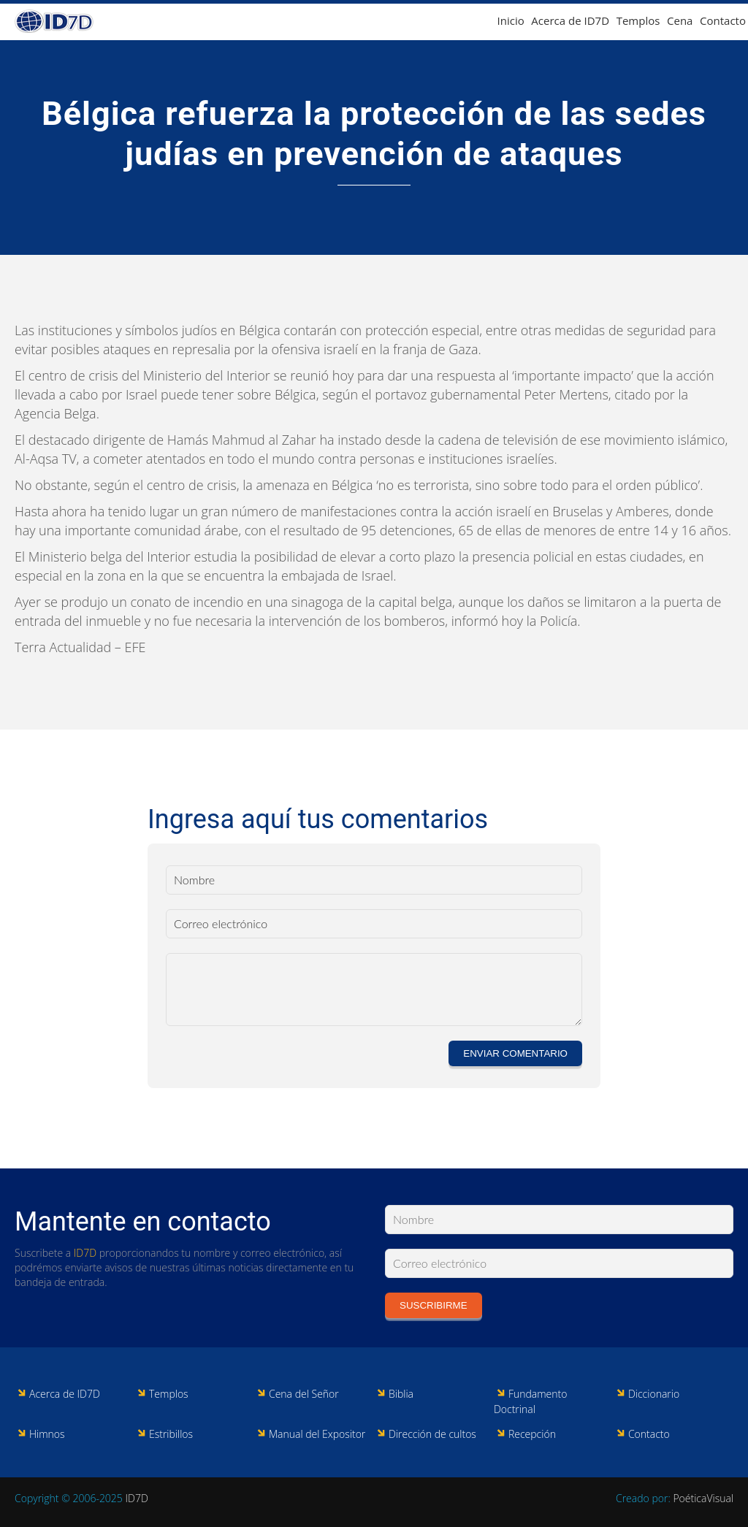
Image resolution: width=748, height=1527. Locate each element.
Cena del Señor (304, 1394)
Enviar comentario (515, 1053)
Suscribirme (434, 1305)
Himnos (47, 1434)
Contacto (723, 20)
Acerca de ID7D (570, 20)
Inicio (510, 20)
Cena (679, 20)
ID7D (85, 1253)
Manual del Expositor (317, 1434)
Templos (638, 20)
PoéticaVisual (703, 1498)
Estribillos (171, 1434)
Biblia (401, 1394)
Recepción (532, 1434)
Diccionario (653, 1394)
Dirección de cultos (432, 1434)
